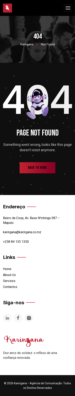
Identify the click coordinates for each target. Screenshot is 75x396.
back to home (37, 168)
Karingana (26, 44)
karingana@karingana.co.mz (22, 232)
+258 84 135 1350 (16, 242)
